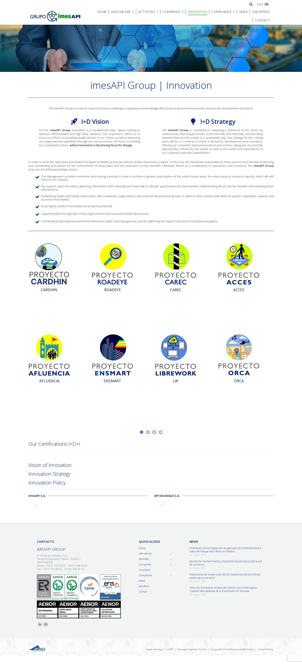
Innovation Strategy (49, 473)
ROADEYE (112, 289)
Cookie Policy (265, 649)
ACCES (238, 289)
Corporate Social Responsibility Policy (232, 649)
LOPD (170, 649)
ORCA (239, 380)
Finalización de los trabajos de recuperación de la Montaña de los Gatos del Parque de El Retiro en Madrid (225, 549)
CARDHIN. (49, 289)
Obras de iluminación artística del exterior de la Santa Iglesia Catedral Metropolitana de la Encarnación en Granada (223, 589)
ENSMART (112, 380)
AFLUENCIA (49, 380)
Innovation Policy (47, 482)
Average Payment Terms (191, 649)
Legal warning (154, 649)
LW (175, 380)
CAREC (175, 289)
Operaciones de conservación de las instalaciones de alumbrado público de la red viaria (224, 576)
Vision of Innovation (50, 464)
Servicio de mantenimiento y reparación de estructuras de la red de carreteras (225, 563)
